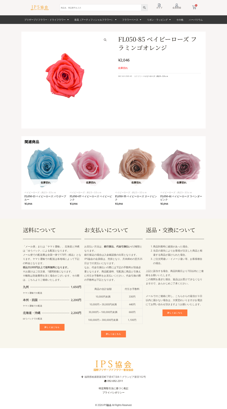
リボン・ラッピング (159, 19)
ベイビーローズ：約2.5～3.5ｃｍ (155, 76)
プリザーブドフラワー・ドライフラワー (46, 19)
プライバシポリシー (113, 392)
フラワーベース (131, 19)
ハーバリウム (196, 19)
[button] (105, 40)
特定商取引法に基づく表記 (113, 388)
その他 (179, 19)
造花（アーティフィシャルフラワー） (95, 19)
